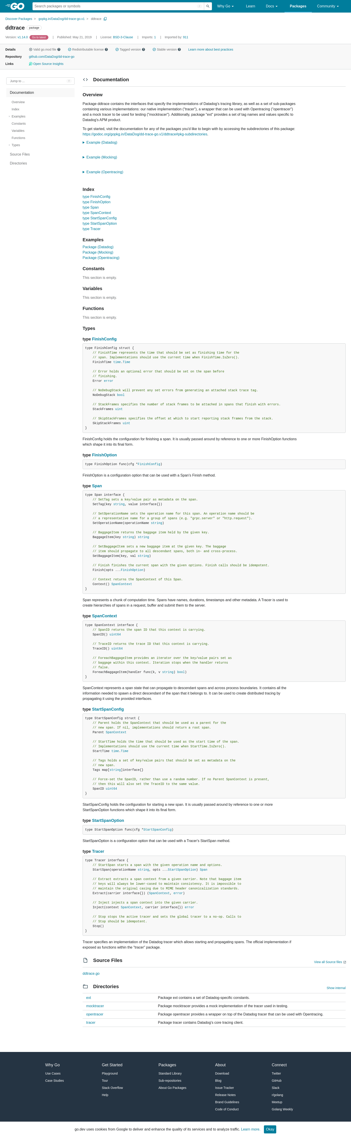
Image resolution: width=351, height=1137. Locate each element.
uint (119, 409)
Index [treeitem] (15, 109)
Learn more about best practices (210, 49)
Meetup (277, 1102)
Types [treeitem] (16, 145)
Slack (275, 1088)
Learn (250, 6)
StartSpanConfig (108, 709)
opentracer (94, 1014)
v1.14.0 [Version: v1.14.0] (17, 37)
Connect (279, 1065)
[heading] (18, 6)
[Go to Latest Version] (39, 37)
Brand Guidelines (227, 1102)
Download (222, 1073)
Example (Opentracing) (106, 172)
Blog (218, 1080)
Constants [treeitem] (19, 123)
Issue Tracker (224, 1088)
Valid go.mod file (45, 49)
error (108, 381)
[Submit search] (208, 6)
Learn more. (250, 1129)
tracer (90, 1022)
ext (88, 998)
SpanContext (121, 584)
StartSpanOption (108, 820)
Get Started (112, 1065)
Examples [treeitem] (18, 116)
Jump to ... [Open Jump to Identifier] (17, 81)
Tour (105, 1080)
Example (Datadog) (103, 142)
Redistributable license (88, 49)
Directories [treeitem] (18, 163)
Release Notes (225, 1095)
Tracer (98, 851)
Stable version (166, 49)
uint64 (115, 634)
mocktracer (95, 1006)
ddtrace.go (91, 973)
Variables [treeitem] (18, 131)
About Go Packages (172, 1088)
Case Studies (54, 1080)
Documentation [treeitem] (22, 92)
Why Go (226, 6)
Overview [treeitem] (18, 102)
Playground (110, 1073)
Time (126, 362)
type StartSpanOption (100, 223)
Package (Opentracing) (101, 258)
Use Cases (52, 1073)
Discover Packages (18, 19)
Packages (298, 6)
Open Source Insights (46, 64)
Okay (270, 1129)
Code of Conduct (227, 1109)
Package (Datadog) (98, 247)
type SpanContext (97, 213)
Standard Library (170, 1073)
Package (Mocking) (98, 252)
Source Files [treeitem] (20, 154)
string (118, 504)
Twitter (276, 1073)
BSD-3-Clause (123, 37)
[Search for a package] (118, 6)
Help (105, 1095)
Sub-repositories (169, 1080)
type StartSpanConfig (100, 218)
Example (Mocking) (103, 157)
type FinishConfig (96, 197)
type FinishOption (97, 202)
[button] (30, 49)
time (117, 362)
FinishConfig (104, 339)
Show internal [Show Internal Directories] (336, 988)
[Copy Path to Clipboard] (105, 19)
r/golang (277, 1095)
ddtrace (96, 19)
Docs (272, 6)
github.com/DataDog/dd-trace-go (51, 56)
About (220, 1065)
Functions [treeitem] (18, 138)
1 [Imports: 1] (149, 37)
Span (97, 486)
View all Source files (328, 962)
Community (328, 6)
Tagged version (130, 49)
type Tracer (92, 229)
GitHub (277, 1080)
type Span (91, 207)
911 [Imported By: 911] (176, 37)
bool (121, 395)
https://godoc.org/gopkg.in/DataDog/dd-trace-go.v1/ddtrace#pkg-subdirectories (145, 134)
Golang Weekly (282, 1109)
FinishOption (104, 455)
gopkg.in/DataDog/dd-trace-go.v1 (62, 19)
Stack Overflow (112, 1088)
